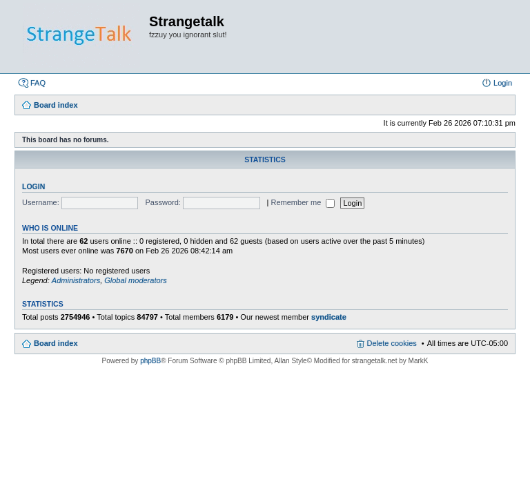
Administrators (76, 280)
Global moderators (135, 280)
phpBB (150, 361)
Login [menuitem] (502, 83)
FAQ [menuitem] (38, 83)
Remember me (303, 202)
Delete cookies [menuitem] (392, 343)
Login (33, 186)
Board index (56, 343)
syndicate (328, 317)
